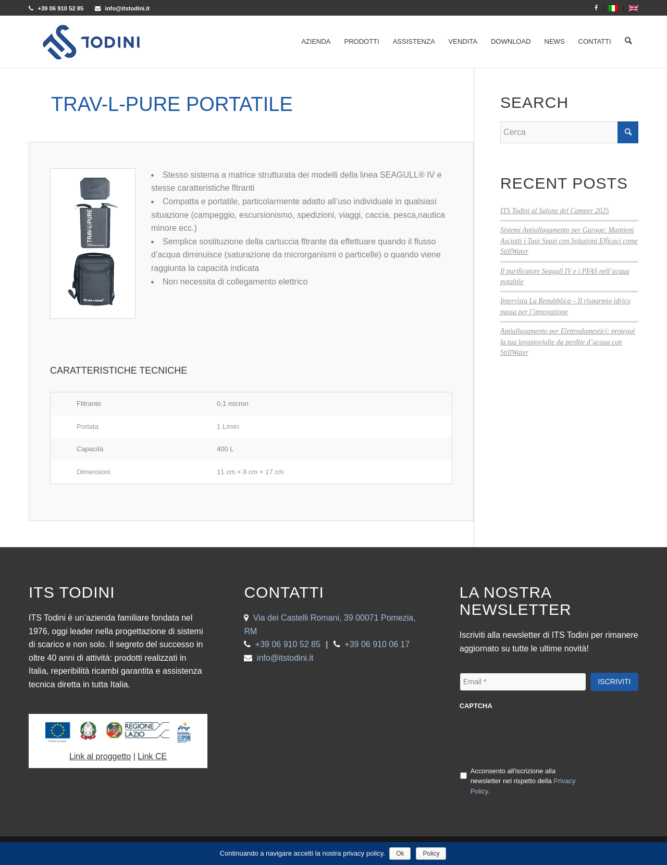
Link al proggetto (100, 756)
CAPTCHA (476, 706)
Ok (401, 853)
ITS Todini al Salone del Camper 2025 (554, 211)
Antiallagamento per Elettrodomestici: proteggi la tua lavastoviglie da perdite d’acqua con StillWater (567, 341)
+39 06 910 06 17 (377, 644)
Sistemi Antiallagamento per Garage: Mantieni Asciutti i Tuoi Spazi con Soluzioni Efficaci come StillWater (569, 240)
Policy (432, 853)
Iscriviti (614, 681)
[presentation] (539, 737)
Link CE (152, 756)
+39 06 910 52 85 (287, 644)
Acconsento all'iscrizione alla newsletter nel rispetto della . (523, 781)
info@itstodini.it (285, 657)
